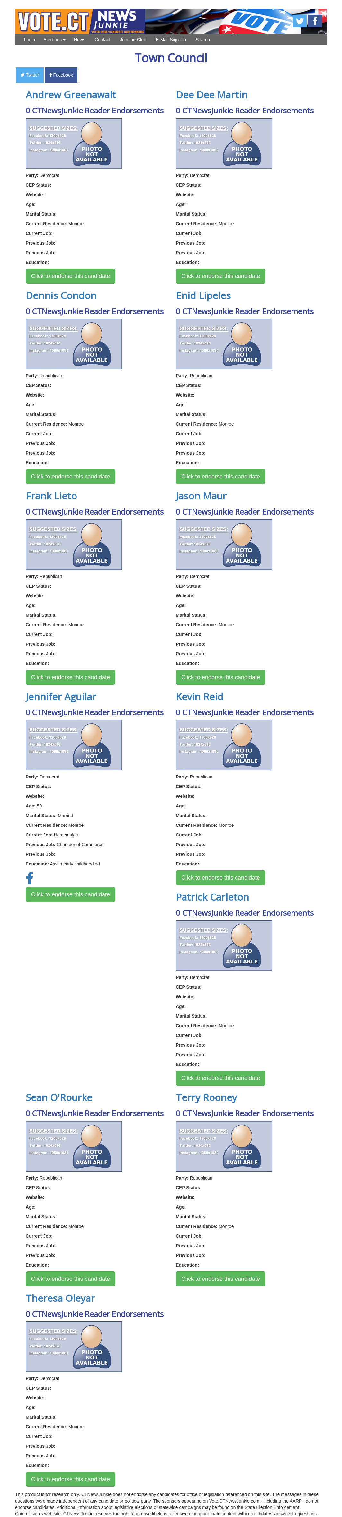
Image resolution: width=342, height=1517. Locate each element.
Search (203, 39)
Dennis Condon (61, 295)
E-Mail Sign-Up (171, 39)
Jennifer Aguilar (61, 696)
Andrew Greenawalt (71, 94)
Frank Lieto (51, 495)
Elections (54, 39)
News (79, 39)
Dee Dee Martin (212, 94)
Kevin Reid (199, 696)
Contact (102, 39)
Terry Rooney (206, 1097)
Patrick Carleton (212, 896)
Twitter (30, 75)
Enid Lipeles (203, 295)
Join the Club (133, 39)
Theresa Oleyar (60, 1298)
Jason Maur (201, 495)
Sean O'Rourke (59, 1097)
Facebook (61, 75)
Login (29, 39)
